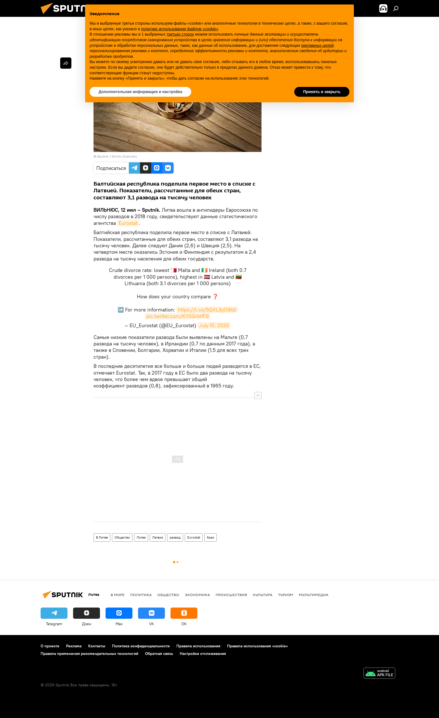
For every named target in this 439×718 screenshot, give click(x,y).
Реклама (73, 645)
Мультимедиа (313, 594)
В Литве (102, 537)
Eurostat (128, 223)
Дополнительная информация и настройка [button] (140, 91)
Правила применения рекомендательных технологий (89, 653)
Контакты (96, 645)
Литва (141, 537)
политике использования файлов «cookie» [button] (179, 29)
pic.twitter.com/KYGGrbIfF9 (177, 316)
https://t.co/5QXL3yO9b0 (207, 309)
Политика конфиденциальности (141, 645)
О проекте (50, 645)
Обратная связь (159, 653)
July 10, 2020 (214, 325)
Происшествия (231, 594)
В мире (118, 594)
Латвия (157, 537)
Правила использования (198, 645)
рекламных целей (317, 45)
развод (175, 537)
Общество (122, 537)
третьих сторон (180, 34)
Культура (262, 594)
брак (210, 537)
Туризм (285, 594)
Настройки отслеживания (203, 653)
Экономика (197, 594)
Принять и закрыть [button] (321, 91)
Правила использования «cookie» (257, 645)
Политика (141, 594)
